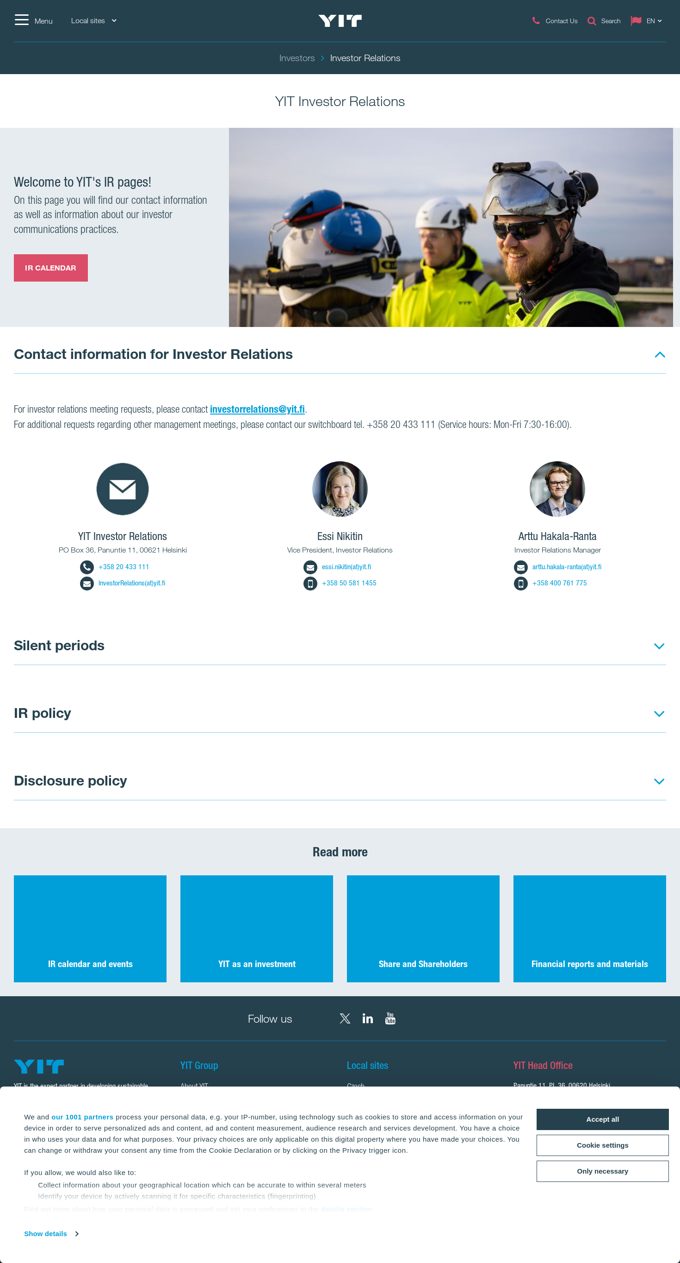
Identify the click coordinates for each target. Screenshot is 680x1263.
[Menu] (33, 20)
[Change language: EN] (648, 21)
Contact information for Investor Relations (153, 353)
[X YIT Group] (345, 1018)
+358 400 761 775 (550, 582)
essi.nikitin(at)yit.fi (337, 566)
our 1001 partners (82, 1117)
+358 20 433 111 (114, 566)
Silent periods (59, 644)
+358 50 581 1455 (340, 582)
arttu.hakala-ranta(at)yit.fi (557, 566)
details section (347, 1209)
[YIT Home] (340, 21)
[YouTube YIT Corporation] (390, 1018)
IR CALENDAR (50, 267)
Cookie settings (603, 1145)
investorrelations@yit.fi (257, 408)
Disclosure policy (70, 780)
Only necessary (603, 1171)
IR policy (42, 712)
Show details (45, 1234)
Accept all (603, 1119)
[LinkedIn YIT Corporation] (367, 1018)
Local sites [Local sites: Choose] (93, 20)
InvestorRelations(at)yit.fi (122, 582)
